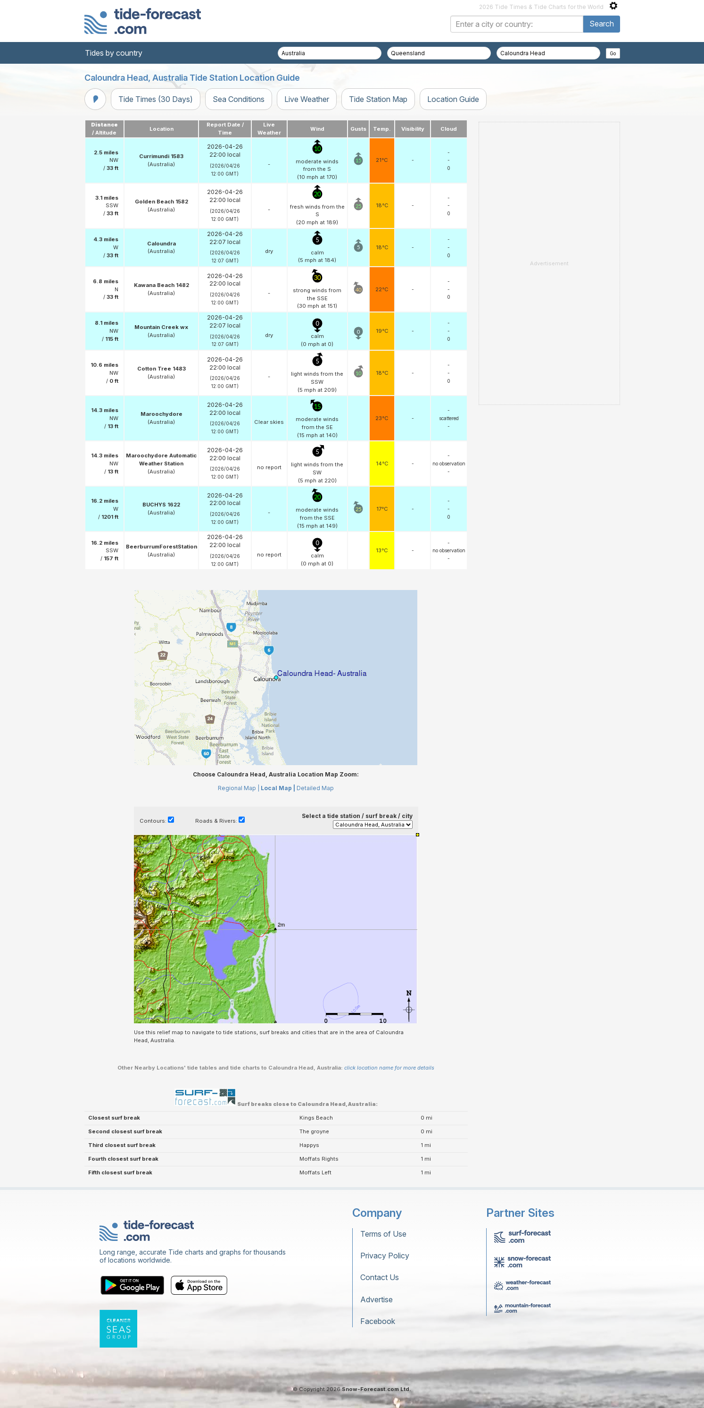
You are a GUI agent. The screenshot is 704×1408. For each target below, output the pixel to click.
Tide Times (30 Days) (155, 99)
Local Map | (278, 788)
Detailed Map (315, 788)
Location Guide (453, 99)
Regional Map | (238, 788)
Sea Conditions (239, 99)
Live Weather (306, 99)
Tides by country (113, 53)
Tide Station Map (378, 99)
